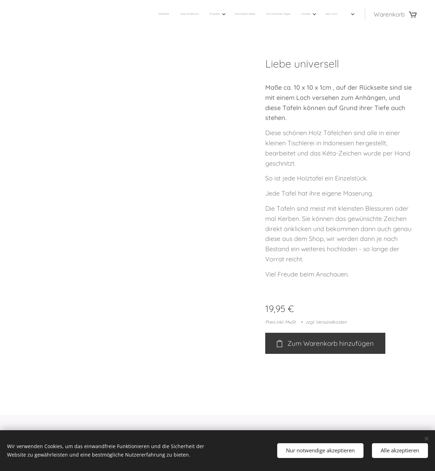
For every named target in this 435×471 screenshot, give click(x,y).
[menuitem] (268, 14)
